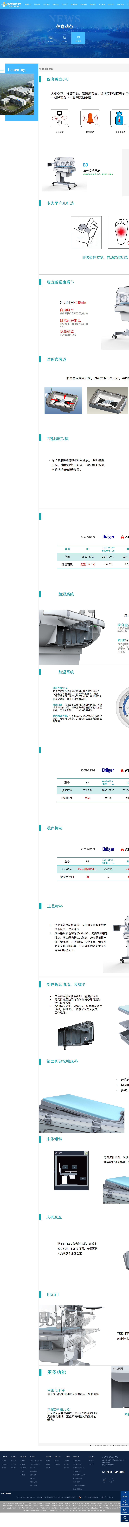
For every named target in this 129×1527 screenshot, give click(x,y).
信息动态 (46, 4)
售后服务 (48, 1468)
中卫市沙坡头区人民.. (79, 1468)
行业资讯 (13, 1464)
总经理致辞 (4, 1464)
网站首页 (28, 4)
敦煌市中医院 (76, 1482)
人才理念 (66, 1464)
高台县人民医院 (77, 1478)
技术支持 (48, 1461)
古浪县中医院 (76, 1471)
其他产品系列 (33, 1485)
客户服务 (83, 4)
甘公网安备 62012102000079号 (89, 1497)
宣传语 (22, 1471)
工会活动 (57, 1464)
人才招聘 (66, 1461)
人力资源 (102, 4)
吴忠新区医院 (76, 1461)
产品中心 (65, 4)
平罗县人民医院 (77, 1464)
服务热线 (48, 1464)
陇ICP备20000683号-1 (70, 1497)
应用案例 (74, 4)
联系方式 (91, 1464)
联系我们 (120, 4)
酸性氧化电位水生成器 (36, 1461)
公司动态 (13, 1461)
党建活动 (57, 1461)
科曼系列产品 (33, 1482)
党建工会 (93, 4)
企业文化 (56, 4)
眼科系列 (32, 1478)
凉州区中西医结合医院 (79, 1475)
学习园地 (13, 1468)
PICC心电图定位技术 (101, 1445)
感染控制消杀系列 (34, 1464)
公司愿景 (22, 1475)
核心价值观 (23, 1468)
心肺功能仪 (33, 1475)
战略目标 (22, 1464)
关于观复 (37, 4)
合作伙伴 (111, 4)
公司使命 (22, 1461)
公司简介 (3, 1461)
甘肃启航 (110, 1497)
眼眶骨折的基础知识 (121, 1445)
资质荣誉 (3, 1468)
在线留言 (91, 1461)
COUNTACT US (110, 1456)
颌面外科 (32, 1468)
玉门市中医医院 (77, 1489)
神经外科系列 (33, 1471)
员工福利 (66, 1468)
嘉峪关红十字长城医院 (79, 1485)
